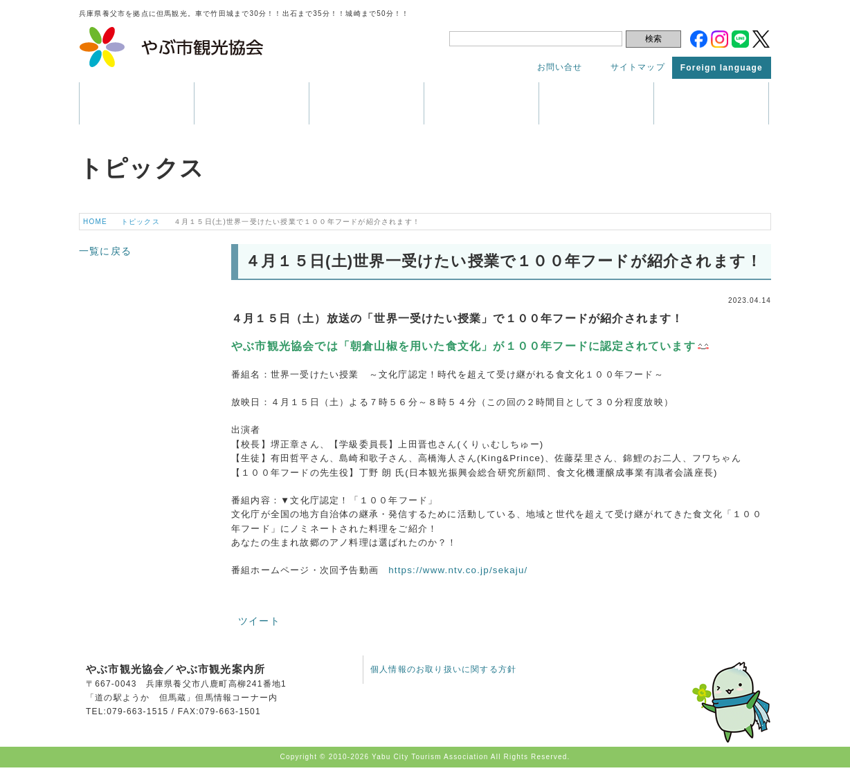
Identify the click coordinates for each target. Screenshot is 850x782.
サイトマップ (638, 67)
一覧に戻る (105, 251)
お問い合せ (560, 67)
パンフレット (481, 103)
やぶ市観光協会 (172, 47)
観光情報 (252, 103)
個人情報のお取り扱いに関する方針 (443, 669)
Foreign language (721, 68)
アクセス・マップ (596, 103)
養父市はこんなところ (137, 103)
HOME (95, 221)
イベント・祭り (366, 103)
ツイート (259, 620)
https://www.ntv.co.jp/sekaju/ (457, 570)
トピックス (711, 103)
